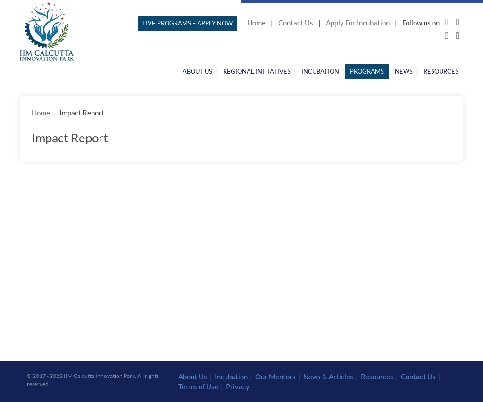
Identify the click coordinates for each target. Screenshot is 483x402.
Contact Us (295, 22)
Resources (441, 71)
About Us (197, 71)
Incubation (320, 71)
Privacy (238, 386)
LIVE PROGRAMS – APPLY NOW (187, 23)
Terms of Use (198, 386)
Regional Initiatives (257, 71)
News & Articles (328, 376)
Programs (367, 71)
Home (256, 22)
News (404, 71)
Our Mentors (275, 376)
